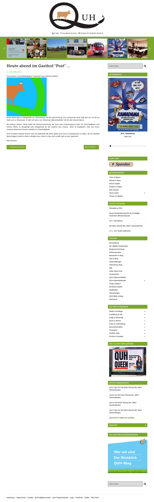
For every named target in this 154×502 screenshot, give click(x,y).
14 (138, 146)
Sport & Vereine (115, 321)
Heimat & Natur (115, 180)
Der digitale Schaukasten (118, 246)
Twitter (86, 498)
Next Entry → (91, 147)
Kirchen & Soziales (116, 336)
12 (134, 146)
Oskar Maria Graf (115, 271)
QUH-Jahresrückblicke (117, 277)
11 (132, 146)
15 (140, 146)
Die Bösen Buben (115, 287)
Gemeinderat (114, 243)
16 (143, 146)
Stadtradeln (113, 290)
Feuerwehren (114, 274)
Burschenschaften (116, 327)
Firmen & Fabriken (116, 196)
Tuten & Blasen (115, 177)
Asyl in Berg (113, 259)
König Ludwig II (115, 284)
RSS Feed (95, 498)
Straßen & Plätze (115, 187)
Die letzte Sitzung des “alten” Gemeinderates (126, 226)
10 (130, 146)
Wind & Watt (113, 193)
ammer (19, 72)
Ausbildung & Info (115, 314)
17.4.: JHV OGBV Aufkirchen (120, 231)
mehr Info (127, 136)
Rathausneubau (115, 252)
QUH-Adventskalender (117, 280)
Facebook (79, 498)
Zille (110, 268)
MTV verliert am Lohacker (124, 418)
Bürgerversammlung (116, 249)
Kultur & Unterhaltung (117, 324)
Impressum (113, 299)
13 (136, 146)
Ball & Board (114, 190)
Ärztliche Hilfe (114, 333)
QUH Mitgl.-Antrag (116, 296)
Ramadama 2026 (115, 208)
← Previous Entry (16, 147)
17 (145, 146)
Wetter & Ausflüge (116, 311)
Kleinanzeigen (114, 293)
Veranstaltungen (115, 262)
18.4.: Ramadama (115, 221)
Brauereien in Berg (116, 255)
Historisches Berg (115, 265)
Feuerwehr (113, 330)
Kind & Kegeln (114, 184)
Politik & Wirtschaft (116, 318)
